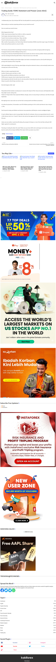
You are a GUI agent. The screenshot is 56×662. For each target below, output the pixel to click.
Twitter (17, 137)
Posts (3, 406)
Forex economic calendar (28, 613)
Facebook (11, 137)
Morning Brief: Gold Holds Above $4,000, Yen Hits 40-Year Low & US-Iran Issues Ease (45, 168)
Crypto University (28, 606)
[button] (54, 2)
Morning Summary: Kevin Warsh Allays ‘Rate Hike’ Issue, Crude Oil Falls (27, 168)
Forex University (28, 615)
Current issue (28, 608)
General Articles (28, 618)
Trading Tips (28, 632)
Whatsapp (25, 137)
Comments (4, 407)
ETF (28, 610)
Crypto (28, 603)
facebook (15, 642)
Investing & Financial (28, 620)
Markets (28, 625)
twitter (43, 646)
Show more (51, 153)
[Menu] (2, 2)
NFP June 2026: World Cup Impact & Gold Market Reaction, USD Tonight (9, 168)
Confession (28, 601)
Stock (28, 630)
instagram (43, 642)
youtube (15, 646)
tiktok (15, 650)
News (28, 627)
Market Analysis (8, 7)
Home (2, 7)
